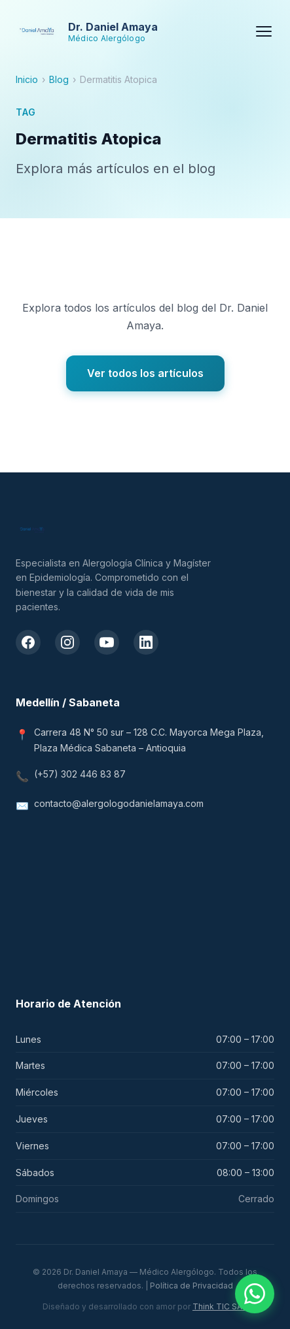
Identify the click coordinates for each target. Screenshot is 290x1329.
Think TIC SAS (219, 1306)
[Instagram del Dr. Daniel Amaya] (67, 642)
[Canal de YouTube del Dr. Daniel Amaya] (106, 642)
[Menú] (263, 31)
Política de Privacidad (191, 1285)
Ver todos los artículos (145, 373)
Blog (59, 79)
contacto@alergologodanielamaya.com (119, 803)
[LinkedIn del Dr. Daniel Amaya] (146, 642)
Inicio (27, 79)
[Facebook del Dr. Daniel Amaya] (28, 642)
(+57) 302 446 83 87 (80, 773)
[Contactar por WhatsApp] (254, 1293)
